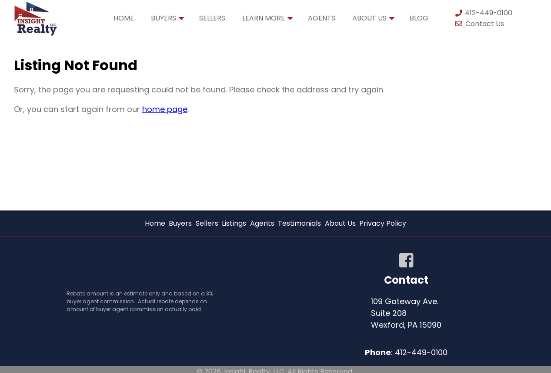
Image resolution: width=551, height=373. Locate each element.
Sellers (212, 18)
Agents (321, 18)
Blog (419, 18)
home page (164, 109)
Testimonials (299, 223)
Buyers (167, 20)
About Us (373, 20)
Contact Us (479, 24)
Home (124, 18)
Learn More (267, 20)
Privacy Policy (382, 223)
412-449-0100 (483, 13)
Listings (234, 223)
